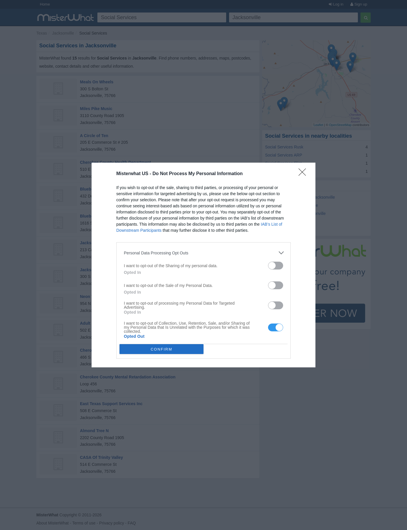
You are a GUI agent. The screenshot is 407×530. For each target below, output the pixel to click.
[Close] (304, 173)
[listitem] (203, 253)
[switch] (275, 266)
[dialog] (203, 265)
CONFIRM (161, 349)
